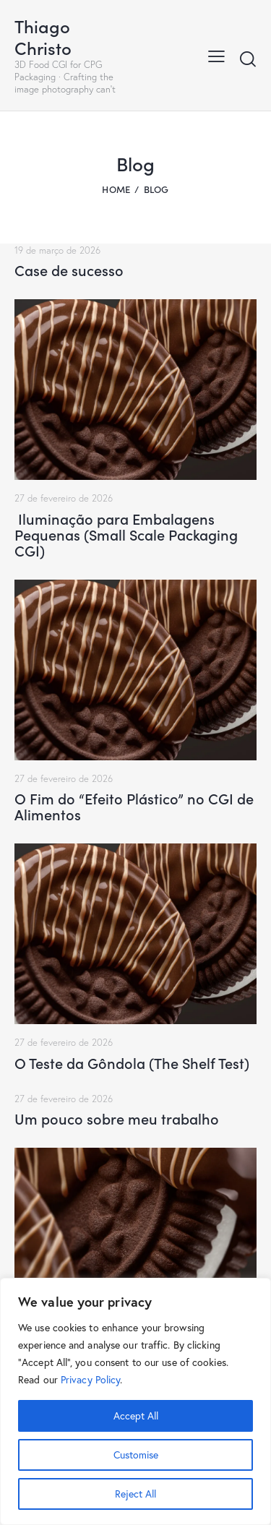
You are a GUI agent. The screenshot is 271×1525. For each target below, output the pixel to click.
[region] (135, 1401)
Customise (135, 1454)
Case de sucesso (69, 270)
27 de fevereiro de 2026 (63, 498)
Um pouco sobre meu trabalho (116, 1118)
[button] (216, 55)
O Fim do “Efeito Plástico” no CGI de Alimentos (134, 806)
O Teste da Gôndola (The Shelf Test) (131, 1062)
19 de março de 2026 (57, 250)
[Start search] (247, 58)
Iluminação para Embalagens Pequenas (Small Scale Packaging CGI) (126, 534)
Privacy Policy (90, 1379)
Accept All (135, 1415)
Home (116, 189)
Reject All (135, 1493)
